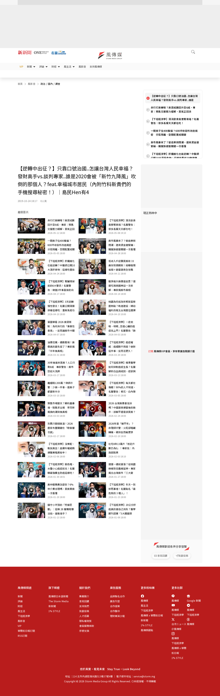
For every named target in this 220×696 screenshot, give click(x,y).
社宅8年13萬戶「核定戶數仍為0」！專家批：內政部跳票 (121, 448)
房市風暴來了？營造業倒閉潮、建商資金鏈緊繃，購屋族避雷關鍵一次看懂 (122, 245)
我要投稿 (84, 611)
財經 (56, 66)
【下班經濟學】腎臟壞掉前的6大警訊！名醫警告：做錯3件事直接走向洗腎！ (61, 285)
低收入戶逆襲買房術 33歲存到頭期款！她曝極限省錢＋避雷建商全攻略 (122, 265)
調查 (57, 84)
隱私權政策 (85, 621)
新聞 (31, 66)
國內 (50, 84)
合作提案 (115, 606)
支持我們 (84, 606)
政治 (43, 84)
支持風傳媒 (96, 66)
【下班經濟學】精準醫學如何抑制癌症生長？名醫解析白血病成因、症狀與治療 (122, 367)
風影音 (82, 66)
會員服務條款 (86, 626)
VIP (21, 66)
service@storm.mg (144, 676)
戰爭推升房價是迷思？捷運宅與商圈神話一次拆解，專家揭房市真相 (122, 285)
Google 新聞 (194, 600)
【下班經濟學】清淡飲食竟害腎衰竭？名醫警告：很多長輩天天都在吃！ (122, 224)
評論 (43, 66)
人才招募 (84, 616)
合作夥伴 (115, 611)
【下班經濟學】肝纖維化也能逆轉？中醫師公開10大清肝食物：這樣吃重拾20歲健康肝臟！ (61, 265)
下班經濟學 (24, 616)
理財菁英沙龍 (117, 616)
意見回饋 (84, 601)
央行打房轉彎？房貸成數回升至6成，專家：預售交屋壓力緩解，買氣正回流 (61, 224)
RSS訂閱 (22, 635)
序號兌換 (84, 631)
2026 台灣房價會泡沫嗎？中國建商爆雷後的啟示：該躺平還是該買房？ (122, 407)
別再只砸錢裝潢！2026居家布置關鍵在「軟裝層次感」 (61, 428)
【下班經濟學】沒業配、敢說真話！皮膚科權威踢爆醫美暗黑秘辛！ (61, 448)
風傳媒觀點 (147, 630)
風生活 (69, 66)
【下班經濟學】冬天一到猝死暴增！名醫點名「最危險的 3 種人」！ (122, 489)
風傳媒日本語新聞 (58, 596)
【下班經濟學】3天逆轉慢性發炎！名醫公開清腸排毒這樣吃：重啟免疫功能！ (61, 306)
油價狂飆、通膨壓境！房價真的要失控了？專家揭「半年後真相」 (61, 346)
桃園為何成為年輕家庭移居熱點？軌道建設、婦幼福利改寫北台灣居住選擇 (122, 306)
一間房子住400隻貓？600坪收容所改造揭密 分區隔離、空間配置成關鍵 (61, 245)
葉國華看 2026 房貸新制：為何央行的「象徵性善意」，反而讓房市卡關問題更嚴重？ (61, 326)
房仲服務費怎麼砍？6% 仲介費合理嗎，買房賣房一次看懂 (61, 489)
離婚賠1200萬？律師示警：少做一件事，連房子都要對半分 (61, 387)
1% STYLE (54, 611)
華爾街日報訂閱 (26, 631)
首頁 (20, 84)
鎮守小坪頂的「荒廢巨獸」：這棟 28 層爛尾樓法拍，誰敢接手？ (61, 509)
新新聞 (52, 606)
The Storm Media (58, 601)
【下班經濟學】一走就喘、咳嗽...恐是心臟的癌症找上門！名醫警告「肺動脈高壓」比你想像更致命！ (122, 326)
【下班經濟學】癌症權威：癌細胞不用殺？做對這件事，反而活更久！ (122, 346)
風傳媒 (144, 600)
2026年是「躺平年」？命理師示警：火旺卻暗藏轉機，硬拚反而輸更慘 (122, 428)
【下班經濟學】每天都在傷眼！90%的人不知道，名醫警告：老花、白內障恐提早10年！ (122, 387)
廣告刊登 (115, 601)
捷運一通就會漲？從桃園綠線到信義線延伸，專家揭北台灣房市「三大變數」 (122, 468)
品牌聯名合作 (117, 596)
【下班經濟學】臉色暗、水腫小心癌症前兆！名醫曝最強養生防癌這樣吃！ (61, 468)
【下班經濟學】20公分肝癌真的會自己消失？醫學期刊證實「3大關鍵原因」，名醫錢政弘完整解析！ (122, 509)
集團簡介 (84, 596)
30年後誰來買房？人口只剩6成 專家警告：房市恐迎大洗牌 (61, 367)
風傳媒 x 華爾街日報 (152, 615)
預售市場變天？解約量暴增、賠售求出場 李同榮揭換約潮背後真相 (61, 407)
